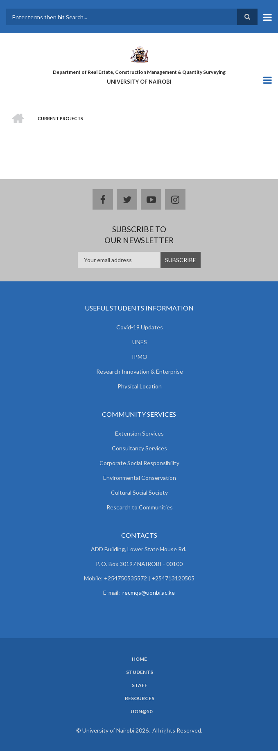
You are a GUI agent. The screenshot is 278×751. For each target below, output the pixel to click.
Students (139, 672)
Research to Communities (139, 507)
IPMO (139, 356)
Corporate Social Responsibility (139, 462)
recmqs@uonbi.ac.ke (148, 592)
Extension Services (139, 433)
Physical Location (140, 386)
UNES (139, 341)
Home (139, 659)
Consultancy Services (139, 448)
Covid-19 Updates (139, 327)
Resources (139, 698)
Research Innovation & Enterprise (139, 371)
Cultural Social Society (139, 492)
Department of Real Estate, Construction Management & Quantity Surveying (139, 72)
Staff (139, 685)
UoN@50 (141, 711)
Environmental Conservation (139, 477)
